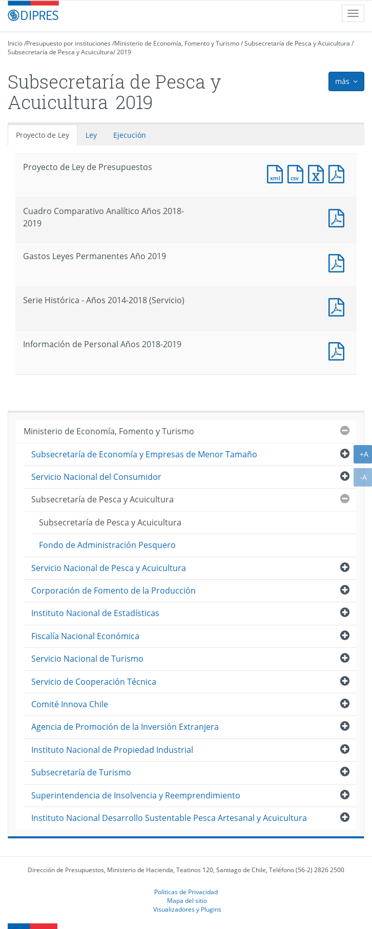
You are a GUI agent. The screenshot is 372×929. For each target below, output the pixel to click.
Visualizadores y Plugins (187, 909)
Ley (91, 135)
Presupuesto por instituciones (68, 43)
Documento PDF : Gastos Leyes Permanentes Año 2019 (338, 261)
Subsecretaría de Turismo (81, 772)
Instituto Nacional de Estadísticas (95, 613)
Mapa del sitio (187, 900)
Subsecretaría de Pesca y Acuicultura (297, 43)
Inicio (15, 43)
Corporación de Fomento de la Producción (113, 590)
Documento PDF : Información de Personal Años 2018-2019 (338, 350)
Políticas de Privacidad (186, 892)
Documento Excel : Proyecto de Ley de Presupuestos (318, 172)
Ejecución (129, 135)
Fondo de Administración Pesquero (107, 545)
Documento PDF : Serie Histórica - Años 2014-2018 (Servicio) (338, 306)
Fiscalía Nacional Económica (85, 636)
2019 (124, 52)
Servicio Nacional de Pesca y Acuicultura (108, 568)
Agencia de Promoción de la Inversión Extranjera (125, 726)
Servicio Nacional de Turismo (87, 658)
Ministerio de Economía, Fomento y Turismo (176, 43)
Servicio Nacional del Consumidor (96, 476)
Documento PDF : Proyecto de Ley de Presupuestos (338, 172)
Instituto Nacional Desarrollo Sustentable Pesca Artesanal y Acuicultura (169, 818)
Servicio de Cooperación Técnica (93, 681)
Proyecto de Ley (42, 135)
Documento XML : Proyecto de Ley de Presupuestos (277, 172)
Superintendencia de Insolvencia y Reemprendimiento (135, 795)
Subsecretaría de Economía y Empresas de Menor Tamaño (144, 454)
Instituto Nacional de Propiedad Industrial (112, 749)
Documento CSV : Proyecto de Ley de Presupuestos (297, 172)
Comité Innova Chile (69, 704)
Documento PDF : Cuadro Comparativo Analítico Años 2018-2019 (338, 216)
